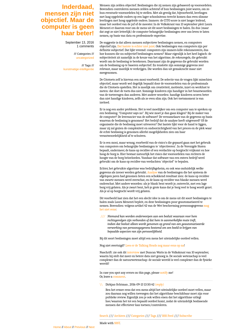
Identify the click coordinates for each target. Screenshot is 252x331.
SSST (117, 323)
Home (57, 327)
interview (133, 252)
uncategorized (85, 57)
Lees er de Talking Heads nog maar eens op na (154, 245)
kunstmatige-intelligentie (79, 69)
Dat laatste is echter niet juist (136, 46)
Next (91, 327)
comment (119, 276)
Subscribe (186, 316)
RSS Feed (167, 316)
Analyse (152, 172)
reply (159, 284)
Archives (119, 316)
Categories (138, 316)
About (67, 327)
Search (104, 316)
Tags (153, 316)
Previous (79, 327)
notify (164, 272)
